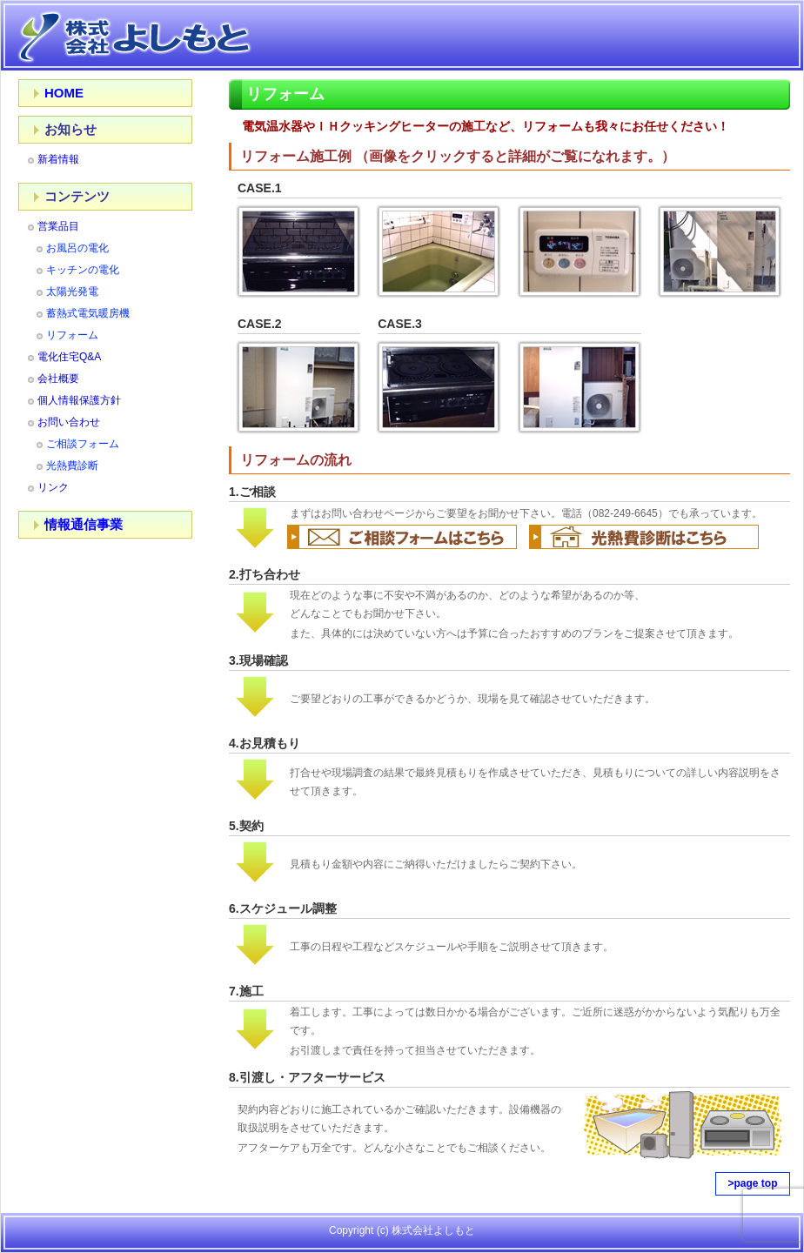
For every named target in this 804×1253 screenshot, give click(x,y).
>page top (752, 1183)
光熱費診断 (72, 465)
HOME (64, 92)
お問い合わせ (68, 422)
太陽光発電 (72, 291)
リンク (53, 487)
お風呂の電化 (77, 248)
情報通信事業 (83, 524)
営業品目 (58, 226)
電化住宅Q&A (69, 357)
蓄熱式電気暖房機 (88, 313)
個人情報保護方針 (79, 400)
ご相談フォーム (82, 444)
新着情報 (58, 159)
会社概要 (58, 378)
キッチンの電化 (82, 270)
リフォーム (72, 335)
